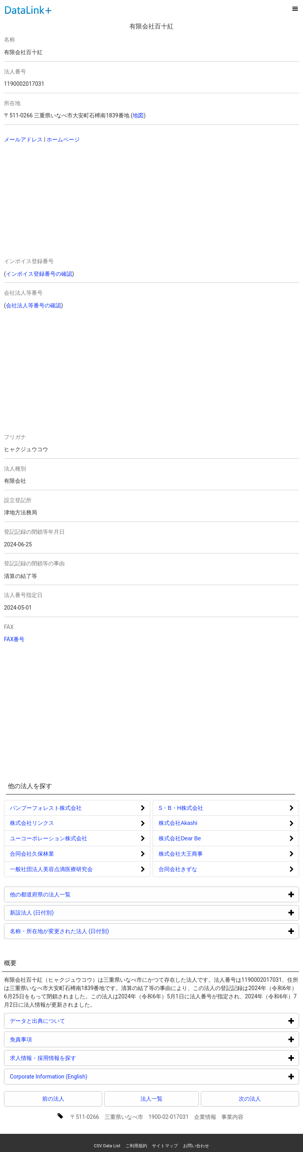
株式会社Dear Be (180, 838)
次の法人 (250, 1099)
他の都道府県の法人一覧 (70, 894)
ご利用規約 (136, 1145)
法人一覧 (151, 1099)
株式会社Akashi (178, 823)
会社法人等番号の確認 (33, 305)
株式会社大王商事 (181, 854)
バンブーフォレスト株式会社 (46, 808)
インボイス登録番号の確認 (39, 274)
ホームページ (63, 139)
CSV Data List (107, 1145)
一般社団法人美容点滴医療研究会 (51, 869)
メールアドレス (23, 139)
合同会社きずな (178, 869)
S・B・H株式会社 (181, 808)
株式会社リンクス (32, 823)
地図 (138, 115)
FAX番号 (14, 639)
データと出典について (67, 1020)
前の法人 (53, 1099)
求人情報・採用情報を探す (73, 1057)
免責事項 (51, 1039)
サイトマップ (165, 1145)
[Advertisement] (76, 201)
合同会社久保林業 (32, 854)
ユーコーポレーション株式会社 (48, 838)
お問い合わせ (196, 1145)
